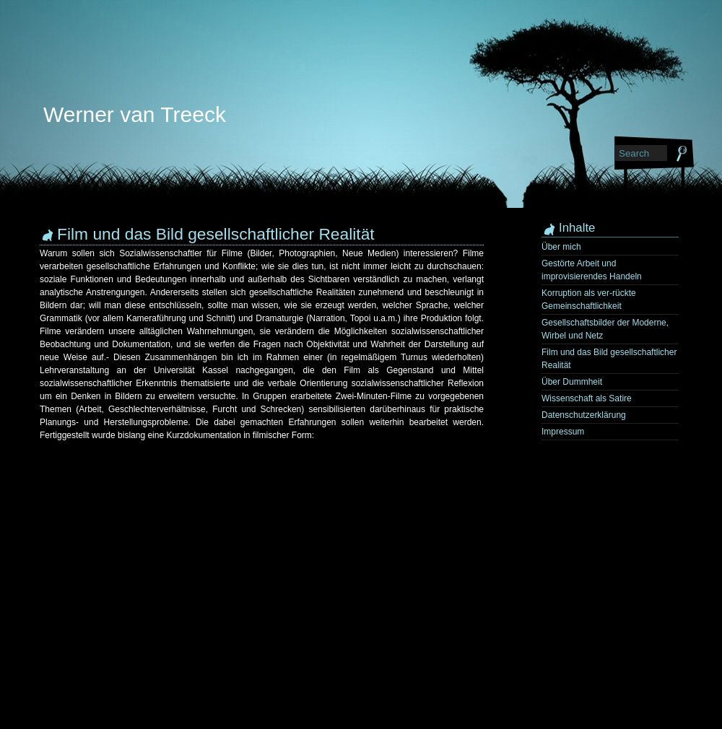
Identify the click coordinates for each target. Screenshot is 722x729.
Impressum (563, 432)
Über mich (561, 247)
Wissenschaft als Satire (587, 398)
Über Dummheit (572, 382)
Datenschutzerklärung (584, 415)
